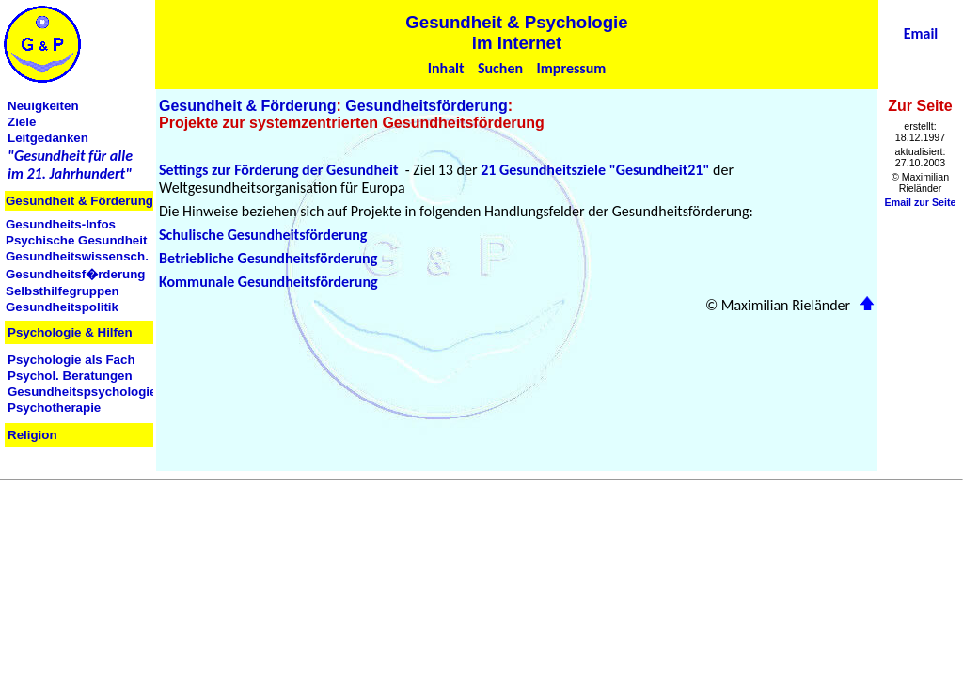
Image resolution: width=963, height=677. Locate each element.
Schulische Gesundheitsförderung (263, 235)
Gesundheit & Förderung (247, 106)
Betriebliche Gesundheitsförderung (268, 258)
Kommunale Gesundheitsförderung (268, 282)
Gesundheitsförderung (426, 106)
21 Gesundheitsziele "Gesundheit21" (595, 170)
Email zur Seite (920, 202)
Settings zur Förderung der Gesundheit (279, 170)
